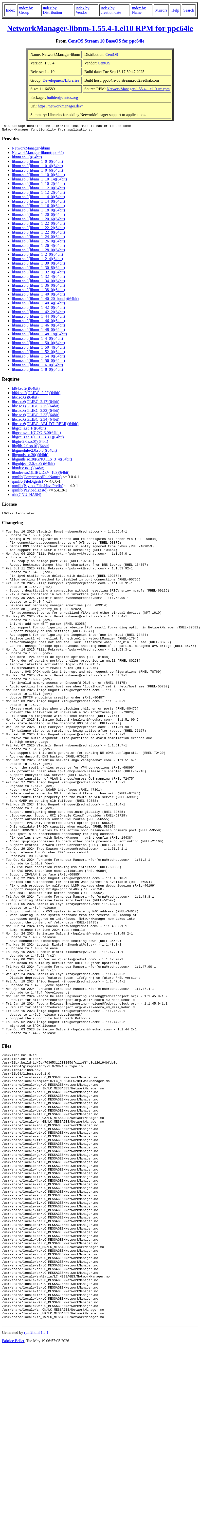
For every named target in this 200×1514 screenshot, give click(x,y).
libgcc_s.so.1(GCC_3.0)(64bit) (36, 434)
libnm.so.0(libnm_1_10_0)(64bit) (38, 176)
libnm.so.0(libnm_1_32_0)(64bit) (38, 273)
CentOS (112, 54)
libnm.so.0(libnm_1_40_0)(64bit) (38, 296)
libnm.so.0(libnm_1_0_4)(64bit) (37, 167)
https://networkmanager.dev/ (60, 106)
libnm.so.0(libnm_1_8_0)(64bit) (37, 371)
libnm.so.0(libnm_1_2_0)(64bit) (37, 256)
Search (188, 10)
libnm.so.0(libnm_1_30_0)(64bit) (38, 265)
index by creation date (111, 10)
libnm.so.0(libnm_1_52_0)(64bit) (38, 353)
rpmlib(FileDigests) (27, 483)
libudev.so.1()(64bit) (28, 469)
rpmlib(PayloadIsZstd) (30, 492)
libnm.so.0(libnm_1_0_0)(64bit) (37, 163)
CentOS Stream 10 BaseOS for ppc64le (106, 41)
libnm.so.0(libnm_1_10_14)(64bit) (39, 180)
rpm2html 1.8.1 (36, 1490)
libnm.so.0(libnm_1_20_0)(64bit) (38, 216)
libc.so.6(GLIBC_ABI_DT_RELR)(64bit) (45, 425)
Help (175, 10)
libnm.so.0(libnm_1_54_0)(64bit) (38, 358)
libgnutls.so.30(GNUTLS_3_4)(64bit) (42, 461)
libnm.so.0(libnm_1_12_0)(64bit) (38, 189)
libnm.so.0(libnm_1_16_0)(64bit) (38, 207)
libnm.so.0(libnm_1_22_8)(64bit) (38, 234)
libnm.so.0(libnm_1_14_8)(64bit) (38, 203)
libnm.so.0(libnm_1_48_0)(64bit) (38, 331)
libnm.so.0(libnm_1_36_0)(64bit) (38, 287)
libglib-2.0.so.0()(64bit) (30, 447)
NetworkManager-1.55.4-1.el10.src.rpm (138, 89)
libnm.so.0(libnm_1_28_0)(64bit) (38, 251)
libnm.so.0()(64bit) (27, 158)
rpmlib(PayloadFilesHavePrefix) (37, 487)
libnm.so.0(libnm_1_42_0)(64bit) (38, 309)
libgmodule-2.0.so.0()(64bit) (34, 452)
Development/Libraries (60, 80)
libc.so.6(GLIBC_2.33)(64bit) (35, 416)
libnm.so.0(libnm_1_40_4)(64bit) (38, 304)
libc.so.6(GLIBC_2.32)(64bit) (35, 412)
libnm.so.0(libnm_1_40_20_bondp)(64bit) (45, 300)
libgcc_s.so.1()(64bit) (29, 430)
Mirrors (161, 10)
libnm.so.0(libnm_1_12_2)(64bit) (38, 194)
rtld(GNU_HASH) (26, 496)
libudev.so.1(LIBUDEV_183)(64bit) (41, 474)
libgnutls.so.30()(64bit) (30, 456)
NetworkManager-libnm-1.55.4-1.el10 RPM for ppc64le (100, 28)
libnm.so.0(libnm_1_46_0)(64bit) (38, 322)
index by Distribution (52, 10)
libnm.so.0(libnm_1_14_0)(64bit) (38, 198)
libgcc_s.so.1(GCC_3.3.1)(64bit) (38, 438)
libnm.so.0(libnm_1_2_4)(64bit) (37, 260)
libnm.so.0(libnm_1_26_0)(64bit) (38, 242)
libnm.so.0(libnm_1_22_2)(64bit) (38, 229)
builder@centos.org (62, 97)
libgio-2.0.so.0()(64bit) (30, 443)
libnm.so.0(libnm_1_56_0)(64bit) (38, 362)
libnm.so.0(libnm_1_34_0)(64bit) (38, 282)
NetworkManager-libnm (31, 150)
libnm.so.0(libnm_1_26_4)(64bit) (38, 247)
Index (10, 10)
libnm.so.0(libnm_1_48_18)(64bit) (39, 335)
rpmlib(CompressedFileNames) (37, 478)
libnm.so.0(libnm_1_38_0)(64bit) (38, 291)
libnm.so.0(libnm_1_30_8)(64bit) (38, 269)
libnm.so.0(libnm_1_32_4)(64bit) (38, 278)
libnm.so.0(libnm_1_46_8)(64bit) (38, 327)
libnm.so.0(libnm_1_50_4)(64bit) (38, 349)
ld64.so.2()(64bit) (26, 390)
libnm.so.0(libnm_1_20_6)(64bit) (38, 220)
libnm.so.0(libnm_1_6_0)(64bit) (37, 366)
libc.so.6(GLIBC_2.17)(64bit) (35, 403)
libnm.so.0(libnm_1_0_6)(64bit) (37, 172)
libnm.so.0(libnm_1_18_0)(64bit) (38, 211)
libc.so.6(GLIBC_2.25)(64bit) (35, 407)
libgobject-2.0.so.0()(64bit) (33, 465)
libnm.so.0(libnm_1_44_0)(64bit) (38, 318)
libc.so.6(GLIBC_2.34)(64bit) (35, 421)
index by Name (139, 10)
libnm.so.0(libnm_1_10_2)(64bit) (38, 185)
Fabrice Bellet (13, 1499)
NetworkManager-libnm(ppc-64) (38, 154)
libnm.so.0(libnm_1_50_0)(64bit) (38, 344)
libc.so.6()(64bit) (25, 399)
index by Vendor (83, 10)
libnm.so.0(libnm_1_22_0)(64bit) (38, 225)
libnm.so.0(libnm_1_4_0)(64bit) (37, 340)
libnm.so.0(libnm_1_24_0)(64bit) (38, 238)
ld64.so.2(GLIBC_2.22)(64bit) (36, 394)
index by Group (26, 10)
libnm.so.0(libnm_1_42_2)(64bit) (38, 313)
